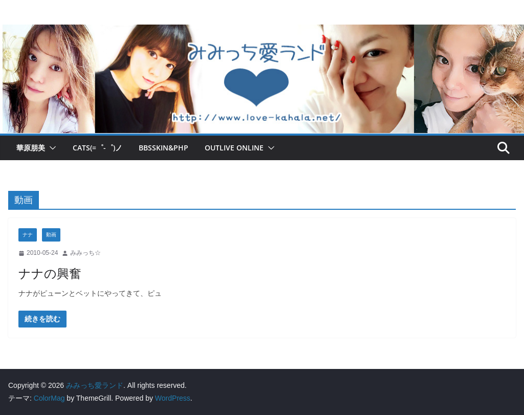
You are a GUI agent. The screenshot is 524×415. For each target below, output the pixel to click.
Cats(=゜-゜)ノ (97, 147)
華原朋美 (30, 147)
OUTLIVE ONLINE (234, 147)
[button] (50, 148)
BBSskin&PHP (163, 147)
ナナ (28, 234)
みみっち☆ (85, 252)
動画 (51, 234)
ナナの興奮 (49, 273)
